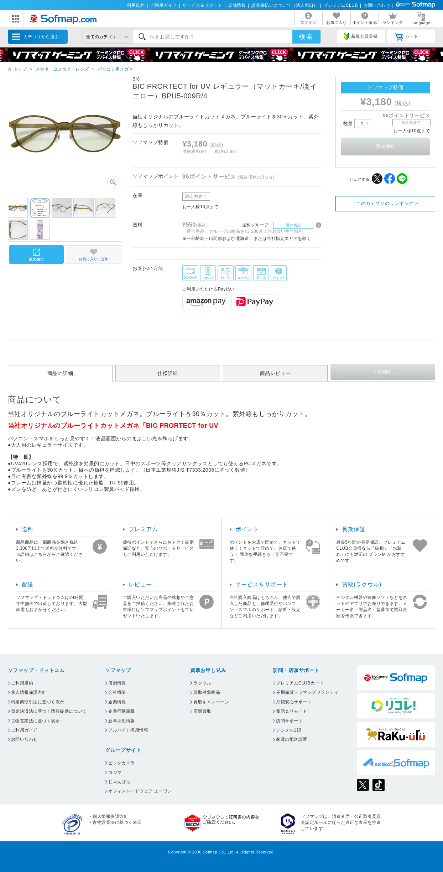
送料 (27, 529)
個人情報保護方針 (29, 692)
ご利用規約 (22, 683)
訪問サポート (289, 720)
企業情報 (117, 701)
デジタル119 (288, 730)
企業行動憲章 (121, 711)
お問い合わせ (377, 5)
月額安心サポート (294, 701)
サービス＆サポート (202, 5)
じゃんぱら (119, 781)
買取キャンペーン (211, 701)
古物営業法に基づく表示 (35, 720)
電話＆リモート (291, 711)
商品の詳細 (60, 373)
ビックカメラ (121, 762)
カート (406, 37)
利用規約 (136, 5)
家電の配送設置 (291, 739)
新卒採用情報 (121, 720)
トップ (20, 69)
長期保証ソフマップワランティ (307, 692)
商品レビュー (275, 373)
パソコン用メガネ (115, 69)
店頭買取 (202, 711)
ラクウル (202, 683)
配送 (27, 584)
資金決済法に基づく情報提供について (49, 711)
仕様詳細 (167, 373)
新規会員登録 (360, 36)
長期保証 (353, 529)
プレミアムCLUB (341, 5)
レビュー (140, 584)
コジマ (114, 772)
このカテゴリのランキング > (387, 203)
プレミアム (143, 529)
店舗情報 (237, 5)
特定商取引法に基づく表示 (37, 701)
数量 (357, 123)
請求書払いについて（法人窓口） (284, 5)
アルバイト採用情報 (128, 730)
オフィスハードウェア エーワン (140, 791)
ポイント (247, 529)
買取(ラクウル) (361, 584)
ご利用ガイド (163, 5)
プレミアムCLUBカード (300, 683)
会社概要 (117, 692)
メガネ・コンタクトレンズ (62, 69)
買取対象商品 (206, 692)
